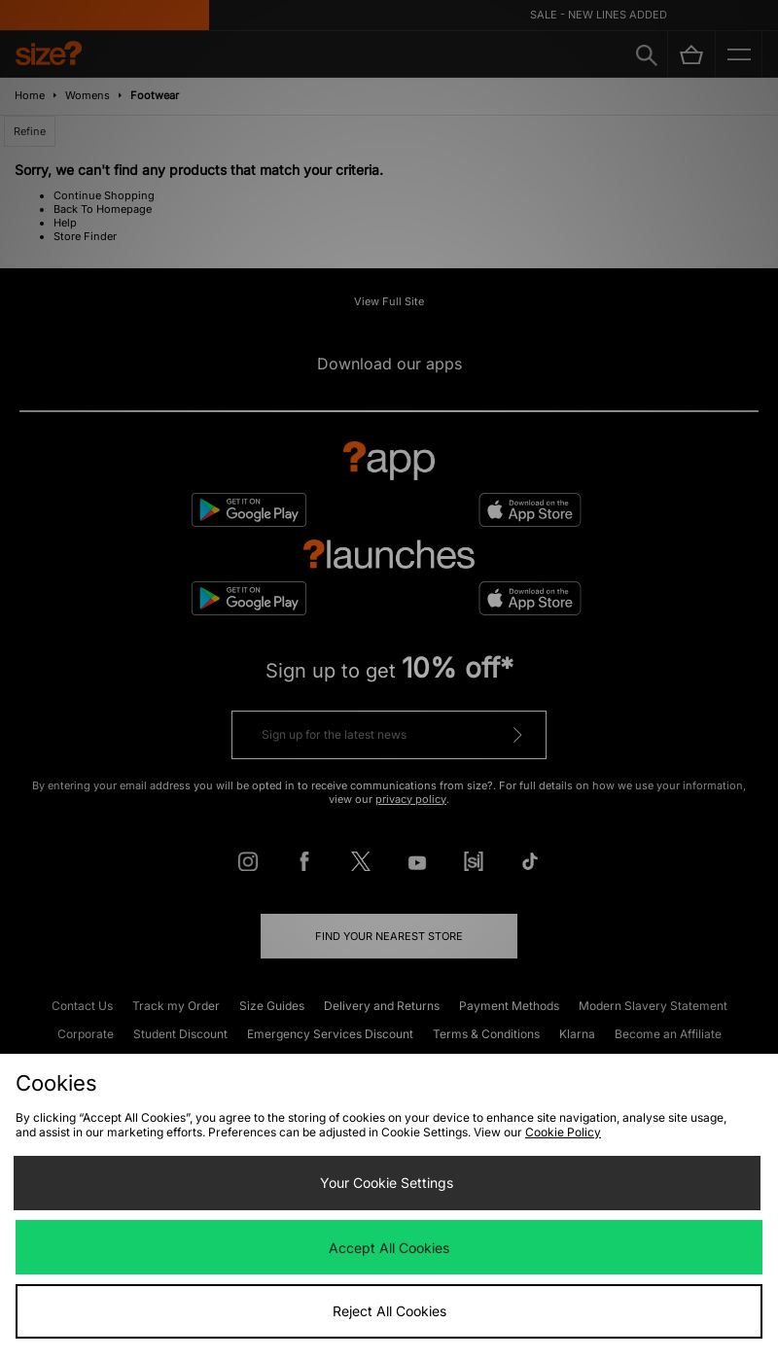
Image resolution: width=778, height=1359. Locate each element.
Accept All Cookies (389, 1247)
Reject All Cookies (389, 1311)
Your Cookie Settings (386, 1182)
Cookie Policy (563, 1132)
